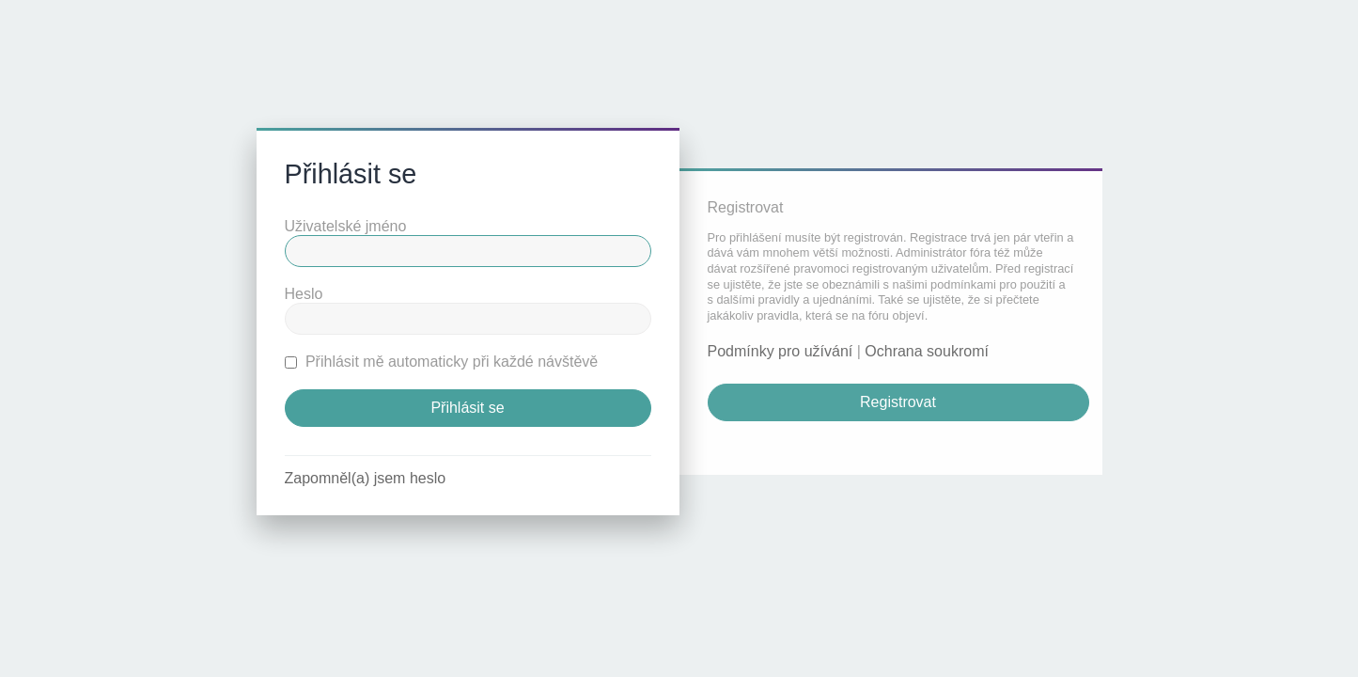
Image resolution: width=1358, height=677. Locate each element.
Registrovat (898, 402)
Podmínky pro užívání (780, 351)
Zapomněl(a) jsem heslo (365, 478)
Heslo (304, 294)
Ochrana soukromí (927, 351)
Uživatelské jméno (346, 226)
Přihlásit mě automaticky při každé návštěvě (442, 362)
